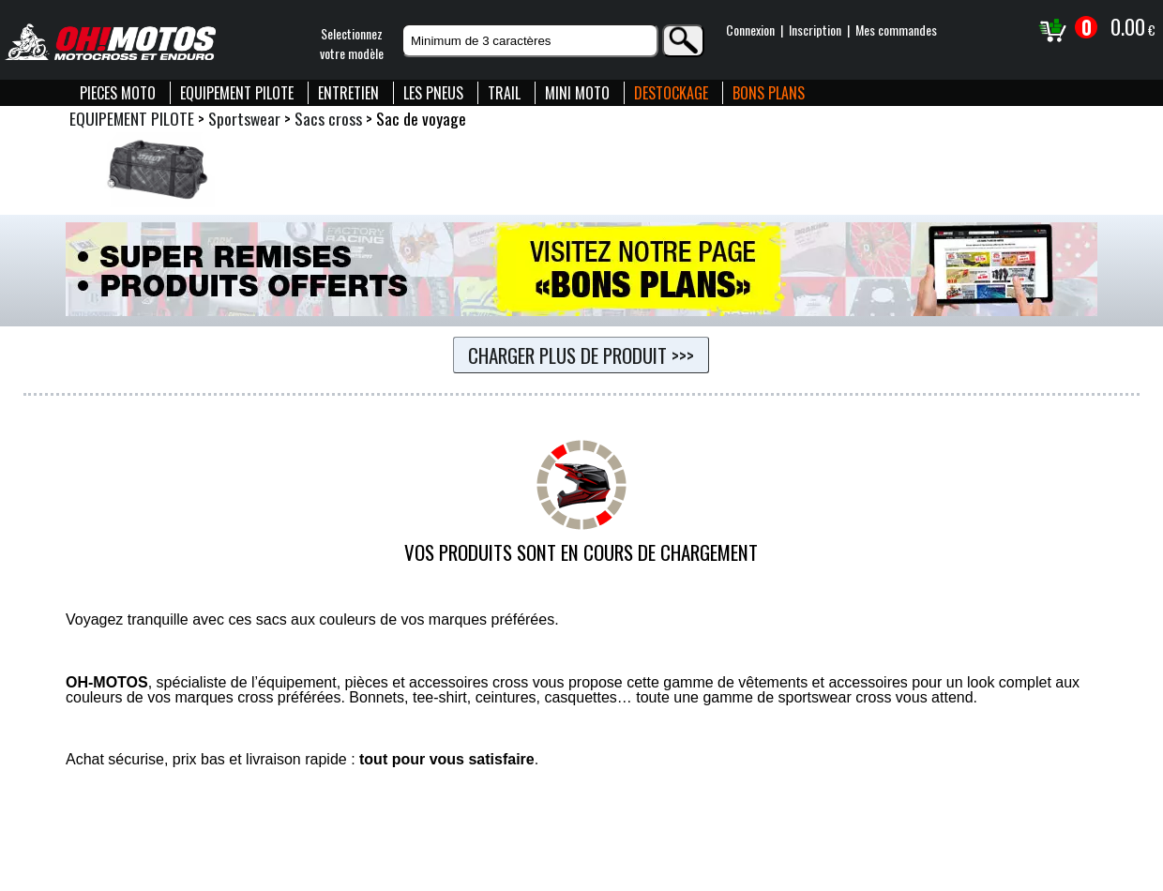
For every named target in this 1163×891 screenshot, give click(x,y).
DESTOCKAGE (671, 93)
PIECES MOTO (118, 93)
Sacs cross (328, 118)
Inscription (815, 29)
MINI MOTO (577, 93)
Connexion (750, 29)
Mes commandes (896, 29)
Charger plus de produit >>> (581, 355)
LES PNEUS (433, 93)
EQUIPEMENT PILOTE (237, 93)
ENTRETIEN (348, 93)
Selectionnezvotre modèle (352, 43)
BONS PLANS (769, 93)
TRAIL (504, 93)
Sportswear (244, 118)
